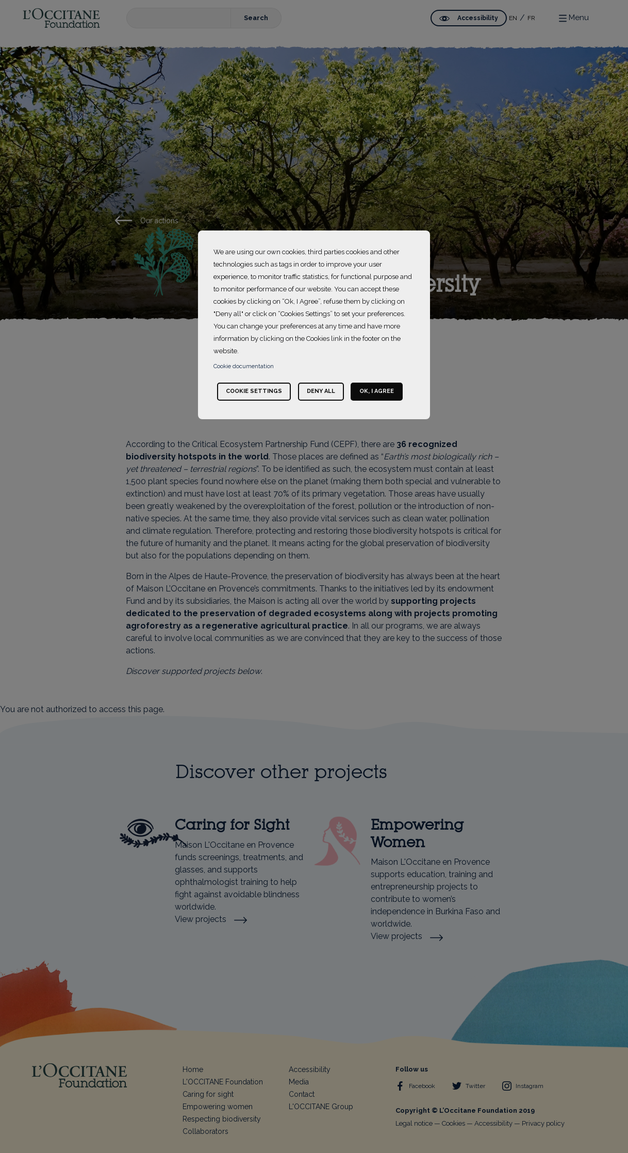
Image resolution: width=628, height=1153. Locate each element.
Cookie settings (254, 391)
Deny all (321, 391)
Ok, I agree (376, 391)
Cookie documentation (243, 366)
